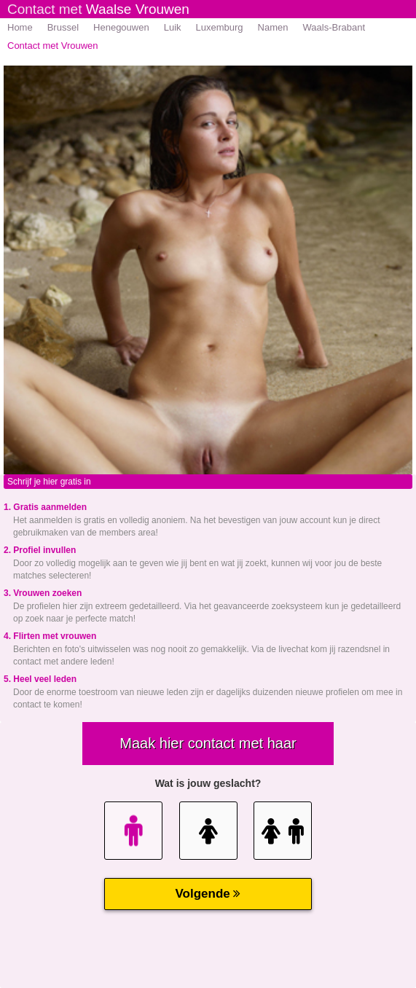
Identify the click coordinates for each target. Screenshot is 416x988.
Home (20, 27)
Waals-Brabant (334, 27)
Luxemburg (219, 27)
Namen (273, 27)
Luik (172, 27)
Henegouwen (121, 27)
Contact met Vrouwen (52, 45)
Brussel (63, 27)
